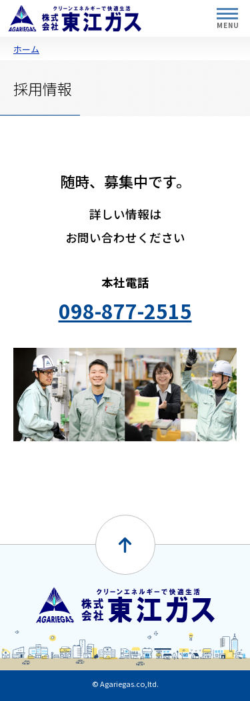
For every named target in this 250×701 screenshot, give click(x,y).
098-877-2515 (125, 310)
